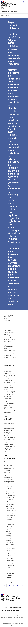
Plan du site (3, 615)
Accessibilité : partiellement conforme (9, 617)
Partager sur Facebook (5, 585)
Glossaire (9, 615)
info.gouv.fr (4, 607)
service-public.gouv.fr (15, 607)
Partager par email (17, 585)
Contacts (15, 620)
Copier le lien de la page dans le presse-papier (21, 585)
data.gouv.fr (16, 610)
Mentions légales (16, 615)
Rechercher (22, 1)
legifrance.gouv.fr (5, 610)
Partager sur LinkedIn (13, 585)
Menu (25, 1)
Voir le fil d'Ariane (5, 15)
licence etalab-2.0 (7, 625)
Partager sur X (9, 585)
